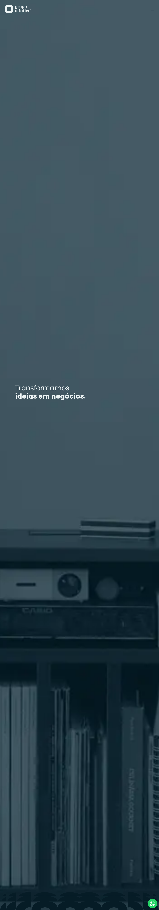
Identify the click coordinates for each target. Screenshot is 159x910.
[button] (152, 9)
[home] (18, 9)
